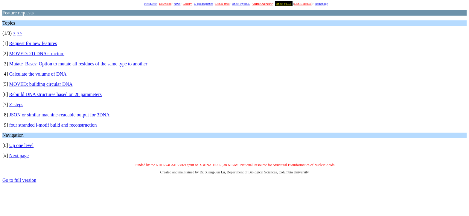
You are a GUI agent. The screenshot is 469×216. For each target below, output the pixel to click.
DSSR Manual (302, 3)
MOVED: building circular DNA (41, 84)
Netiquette (150, 3)
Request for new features (33, 43)
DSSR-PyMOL (241, 3)
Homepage (321, 3)
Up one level (21, 145)
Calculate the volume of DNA (38, 73)
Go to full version (19, 180)
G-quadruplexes (203, 3)
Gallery (187, 3)
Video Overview (262, 3)
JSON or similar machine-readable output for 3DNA (59, 114)
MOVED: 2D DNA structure (36, 53)
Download (165, 3)
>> (19, 33)
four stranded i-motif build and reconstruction (53, 125)
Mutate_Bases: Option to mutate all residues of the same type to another (78, 63)
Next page (19, 155)
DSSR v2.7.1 (284, 3)
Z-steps (16, 104)
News (177, 3)
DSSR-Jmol (222, 3)
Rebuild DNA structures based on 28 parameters (55, 94)
